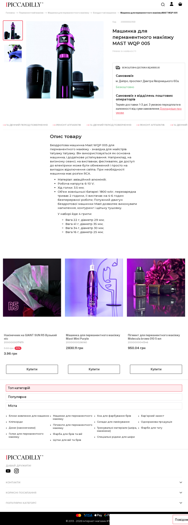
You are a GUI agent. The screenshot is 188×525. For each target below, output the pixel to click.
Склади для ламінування (113, 421)
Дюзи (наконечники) (22, 427)
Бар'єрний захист (152, 415)
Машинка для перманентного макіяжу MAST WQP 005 (149, 13)
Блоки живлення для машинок (29, 415)
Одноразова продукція (156, 421)
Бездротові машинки (104, 13)
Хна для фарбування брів (114, 415)
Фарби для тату (151, 427)
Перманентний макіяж (31, 13)
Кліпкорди (16, 421)
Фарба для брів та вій (67, 433)
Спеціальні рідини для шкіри (116, 436)
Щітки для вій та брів (67, 439)
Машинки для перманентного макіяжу (68, 13)
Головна (10, 13)
